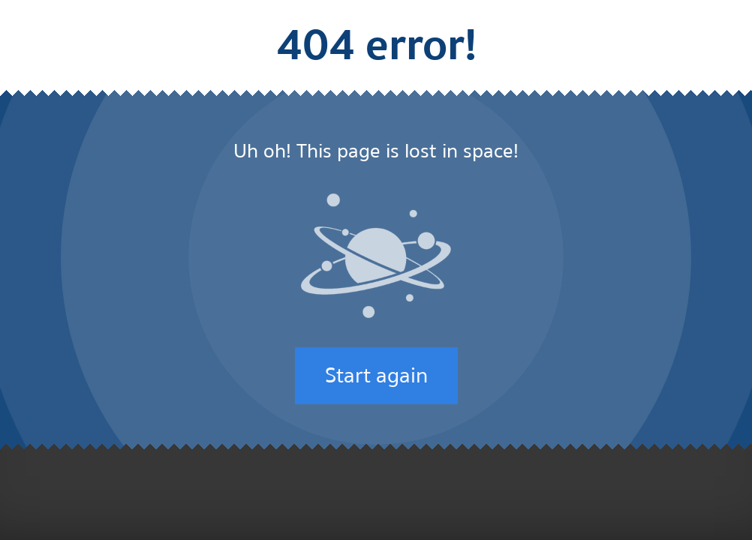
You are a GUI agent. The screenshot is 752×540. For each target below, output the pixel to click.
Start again (376, 375)
